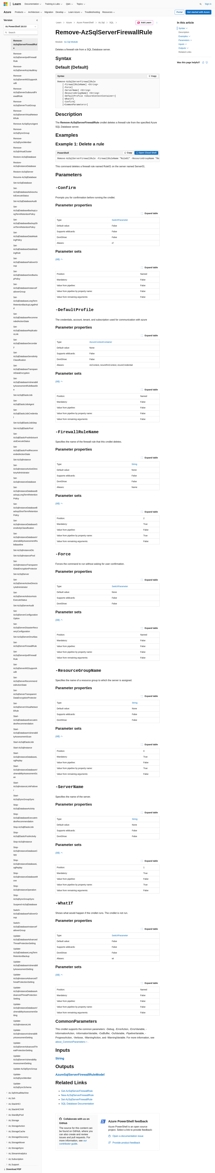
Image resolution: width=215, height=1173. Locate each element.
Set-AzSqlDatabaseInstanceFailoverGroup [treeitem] (25, 288)
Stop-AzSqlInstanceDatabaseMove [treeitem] (25, 877)
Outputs (184, 48)
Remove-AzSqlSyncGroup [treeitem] (21, 131)
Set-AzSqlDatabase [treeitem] (22, 183)
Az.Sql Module (71, 42)
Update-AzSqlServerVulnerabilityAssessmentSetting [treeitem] (25, 1060)
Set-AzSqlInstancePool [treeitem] (24, 555)
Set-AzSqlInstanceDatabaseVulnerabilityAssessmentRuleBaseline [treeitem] (25, 539)
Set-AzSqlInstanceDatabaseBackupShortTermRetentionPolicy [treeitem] (25, 509)
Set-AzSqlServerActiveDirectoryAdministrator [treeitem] (25, 583)
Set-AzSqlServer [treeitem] (21, 574)
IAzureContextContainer (100, 342)
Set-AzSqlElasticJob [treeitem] (22, 395)
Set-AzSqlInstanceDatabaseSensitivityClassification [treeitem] (25, 524)
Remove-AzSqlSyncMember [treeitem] (22, 140)
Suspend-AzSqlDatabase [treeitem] (25, 904)
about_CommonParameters (70, 1042)
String (134, 464)
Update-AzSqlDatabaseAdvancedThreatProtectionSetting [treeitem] (25, 940)
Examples (184, 36)
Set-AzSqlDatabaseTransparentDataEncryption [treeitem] (25, 369)
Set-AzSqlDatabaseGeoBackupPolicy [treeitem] (25, 275)
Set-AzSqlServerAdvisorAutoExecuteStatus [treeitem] (24, 596)
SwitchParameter (120, 220)
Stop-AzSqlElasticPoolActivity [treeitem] (24, 834)
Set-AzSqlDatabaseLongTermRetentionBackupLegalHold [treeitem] (25, 303)
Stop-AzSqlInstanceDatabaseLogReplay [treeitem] (25, 864)
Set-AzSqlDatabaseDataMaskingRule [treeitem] (25, 249)
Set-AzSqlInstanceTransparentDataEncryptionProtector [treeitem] (25, 565)
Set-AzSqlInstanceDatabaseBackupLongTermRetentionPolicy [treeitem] (25, 493)
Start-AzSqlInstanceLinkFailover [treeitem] (25, 786)
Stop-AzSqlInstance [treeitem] (22, 842)
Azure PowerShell (85, 22)
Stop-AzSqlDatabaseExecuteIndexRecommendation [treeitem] (25, 818)
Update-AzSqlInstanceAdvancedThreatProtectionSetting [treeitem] (25, 978)
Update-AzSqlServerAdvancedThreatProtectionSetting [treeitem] (25, 1047)
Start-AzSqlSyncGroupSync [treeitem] (23, 797)
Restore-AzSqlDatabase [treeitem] (24, 157)
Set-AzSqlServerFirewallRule (76, 1099)
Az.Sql (101, 22)
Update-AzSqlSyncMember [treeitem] (22, 1076)
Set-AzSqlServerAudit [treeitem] (23, 605)
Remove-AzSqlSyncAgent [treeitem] (25, 124)
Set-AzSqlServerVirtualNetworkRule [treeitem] (25, 707)
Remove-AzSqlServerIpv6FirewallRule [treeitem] (24, 57)
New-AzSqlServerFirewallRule (77, 1095)
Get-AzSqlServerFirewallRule (77, 1091)
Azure (69, 22)
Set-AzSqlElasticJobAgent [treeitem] (23, 402)
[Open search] (201, 4)
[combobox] (21, 26)
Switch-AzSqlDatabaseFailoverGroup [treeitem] (25, 914)
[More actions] (157, 22)
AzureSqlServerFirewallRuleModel (80, 1074)
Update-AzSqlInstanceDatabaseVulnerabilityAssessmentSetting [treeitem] (25, 1010)
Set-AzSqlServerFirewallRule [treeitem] (25, 644)
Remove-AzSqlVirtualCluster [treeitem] (22, 150)
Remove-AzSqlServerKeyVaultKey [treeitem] (25, 68)
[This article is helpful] (203, 62)
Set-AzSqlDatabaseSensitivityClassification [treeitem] (25, 356)
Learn (58, 22)
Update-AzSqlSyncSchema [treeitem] (22, 1085)
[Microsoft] (6, 4)
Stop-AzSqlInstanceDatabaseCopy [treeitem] (25, 851)
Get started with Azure (198, 12)
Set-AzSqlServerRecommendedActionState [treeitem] (25, 681)
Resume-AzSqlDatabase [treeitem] (24, 177)
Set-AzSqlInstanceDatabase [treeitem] (24, 480)
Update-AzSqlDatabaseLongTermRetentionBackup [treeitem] (25, 952)
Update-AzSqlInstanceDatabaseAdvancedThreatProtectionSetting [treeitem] (25, 993)
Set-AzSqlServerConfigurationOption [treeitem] (25, 615)
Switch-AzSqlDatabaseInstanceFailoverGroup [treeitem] (25, 927)
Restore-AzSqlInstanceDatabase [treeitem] (24, 164)
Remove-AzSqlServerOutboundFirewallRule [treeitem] (25, 92)
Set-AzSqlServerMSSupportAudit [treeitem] (25, 668)
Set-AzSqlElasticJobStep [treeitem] (25, 423)
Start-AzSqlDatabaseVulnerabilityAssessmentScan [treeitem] (25, 733)
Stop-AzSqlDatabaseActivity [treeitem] (24, 807)
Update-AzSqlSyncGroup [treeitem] (25, 1069)
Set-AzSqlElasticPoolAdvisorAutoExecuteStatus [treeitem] (25, 437)
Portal (180, 12)
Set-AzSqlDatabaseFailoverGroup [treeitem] (25, 262)
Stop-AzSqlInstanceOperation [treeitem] (24, 888)
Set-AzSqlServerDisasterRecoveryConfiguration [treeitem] (25, 628)
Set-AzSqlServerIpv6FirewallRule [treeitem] (24, 655)
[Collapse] (37, 20)
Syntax (183, 28)
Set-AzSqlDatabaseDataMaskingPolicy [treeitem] (25, 236)
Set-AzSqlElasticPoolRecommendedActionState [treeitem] (25, 450)
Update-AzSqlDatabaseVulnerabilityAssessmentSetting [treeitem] (25, 965)
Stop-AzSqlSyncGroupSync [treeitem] (23, 897)
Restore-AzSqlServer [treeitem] (23, 172)
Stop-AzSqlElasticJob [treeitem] (23, 827)
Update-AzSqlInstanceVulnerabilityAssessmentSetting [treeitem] (25, 1034)
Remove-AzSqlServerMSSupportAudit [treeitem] (25, 79)
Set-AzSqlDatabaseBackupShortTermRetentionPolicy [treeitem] (25, 223)
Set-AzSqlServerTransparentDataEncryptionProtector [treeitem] (24, 694)
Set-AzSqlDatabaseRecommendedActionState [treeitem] (25, 318)
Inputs (183, 44)
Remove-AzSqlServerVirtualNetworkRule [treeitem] (25, 114)
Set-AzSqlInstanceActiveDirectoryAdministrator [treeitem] (25, 469)
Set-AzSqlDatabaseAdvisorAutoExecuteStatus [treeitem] (25, 192)
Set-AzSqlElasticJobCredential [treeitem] (25, 414)
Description (184, 32)
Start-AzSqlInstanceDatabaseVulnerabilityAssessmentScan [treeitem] (25, 772)
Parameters (185, 40)
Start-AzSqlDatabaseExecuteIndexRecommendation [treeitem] (25, 720)
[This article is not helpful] (206, 62)
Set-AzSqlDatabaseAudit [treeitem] (25, 201)
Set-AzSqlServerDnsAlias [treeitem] (25, 637)
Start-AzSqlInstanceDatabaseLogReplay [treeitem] (25, 757)
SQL (111, 22)
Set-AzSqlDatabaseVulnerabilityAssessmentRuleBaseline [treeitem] (25, 384)
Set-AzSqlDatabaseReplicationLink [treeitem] (25, 330)
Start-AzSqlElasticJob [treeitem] (23, 742)
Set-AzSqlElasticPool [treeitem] (23, 428)
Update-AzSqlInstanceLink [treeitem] (22, 1023)
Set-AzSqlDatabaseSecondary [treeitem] (25, 343)
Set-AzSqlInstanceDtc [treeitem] (23, 550)
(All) (59, 259)
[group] (107, 158)
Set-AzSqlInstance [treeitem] (22, 459)
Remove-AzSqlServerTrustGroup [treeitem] (24, 103)
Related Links (185, 52)
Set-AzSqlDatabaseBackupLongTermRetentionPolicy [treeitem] (25, 210)
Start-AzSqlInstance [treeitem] (22, 747)
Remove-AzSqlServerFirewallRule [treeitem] (25, 44)
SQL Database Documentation (77, 1103)
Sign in (208, 4)
